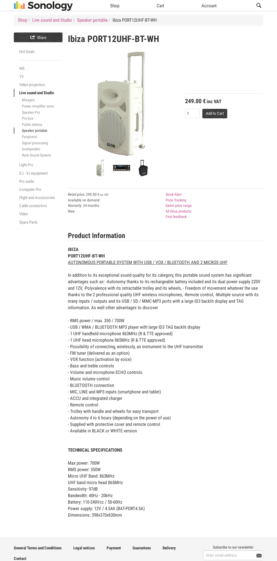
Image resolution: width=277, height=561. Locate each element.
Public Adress (32, 124)
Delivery (169, 548)
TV (21, 76)
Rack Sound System (36, 155)
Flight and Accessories (37, 197)
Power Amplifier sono (38, 106)
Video (23, 213)
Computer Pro (30, 189)
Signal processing (35, 143)
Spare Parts (28, 222)
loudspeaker (31, 149)
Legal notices (84, 548)
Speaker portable (34, 130)
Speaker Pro (31, 112)
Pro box (27, 118)
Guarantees (142, 548)
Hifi (21, 68)
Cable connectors (33, 205)
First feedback (176, 216)
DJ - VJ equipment (33, 173)
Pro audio (26, 181)
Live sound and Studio (36, 92)
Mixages (28, 100)
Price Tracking (176, 200)
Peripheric (29, 137)
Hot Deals (27, 51)
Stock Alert (174, 194)
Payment (114, 548)
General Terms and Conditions (38, 548)
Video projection (32, 84)
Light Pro (26, 164)
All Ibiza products (178, 211)
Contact (20, 558)
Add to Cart (215, 113)
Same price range (179, 205)
